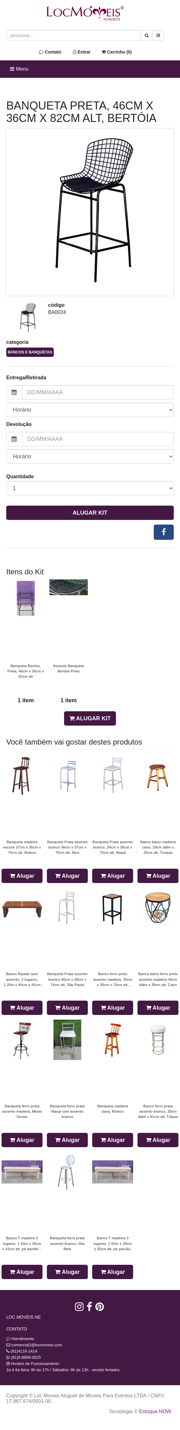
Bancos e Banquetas (30, 352)
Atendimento (20, 1338)
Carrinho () (117, 51)
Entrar (82, 51)
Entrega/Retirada (26, 377)
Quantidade (20, 476)
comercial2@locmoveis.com (37, 1345)
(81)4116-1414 (24, 1351)
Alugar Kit (90, 513)
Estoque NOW (155, 1411)
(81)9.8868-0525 (26, 1357)
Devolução (19, 424)
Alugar (22, 876)
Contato (50, 51)
